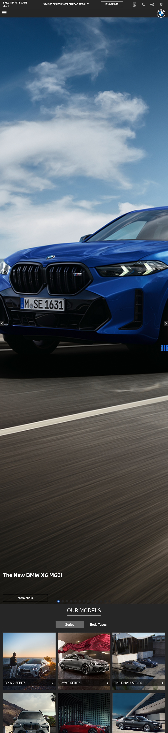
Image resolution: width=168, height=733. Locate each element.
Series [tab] (69, 625)
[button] (58, 602)
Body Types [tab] (98, 625)
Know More (117, 4)
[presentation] (2, 325)
